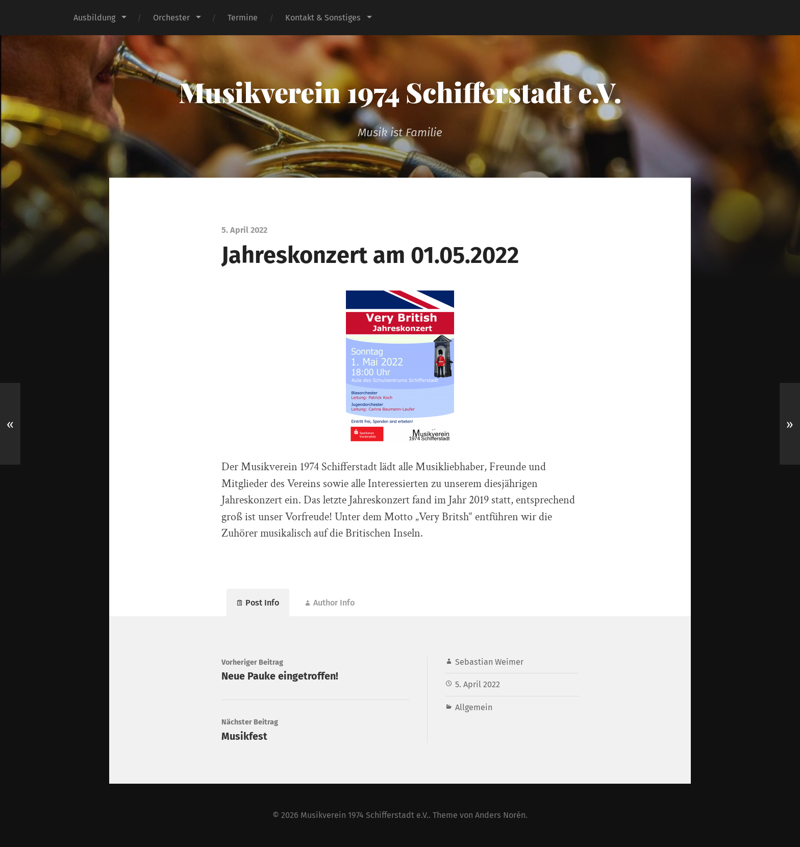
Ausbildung (94, 17)
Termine (243, 17)
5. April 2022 (477, 684)
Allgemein (473, 707)
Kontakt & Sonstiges (323, 17)
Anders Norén (500, 815)
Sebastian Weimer (489, 662)
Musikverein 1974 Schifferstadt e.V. (400, 92)
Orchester (171, 17)
